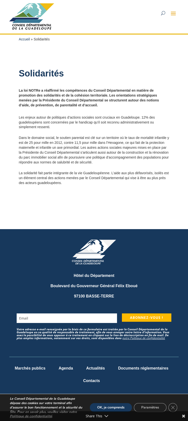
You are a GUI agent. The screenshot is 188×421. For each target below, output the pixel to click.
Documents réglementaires (143, 368)
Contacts (91, 381)
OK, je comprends (111, 407)
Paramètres (150, 407)
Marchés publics (30, 368)
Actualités (95, 368)
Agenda (66, 368)
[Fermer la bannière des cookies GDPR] (172, 407)
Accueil (24, 39)
